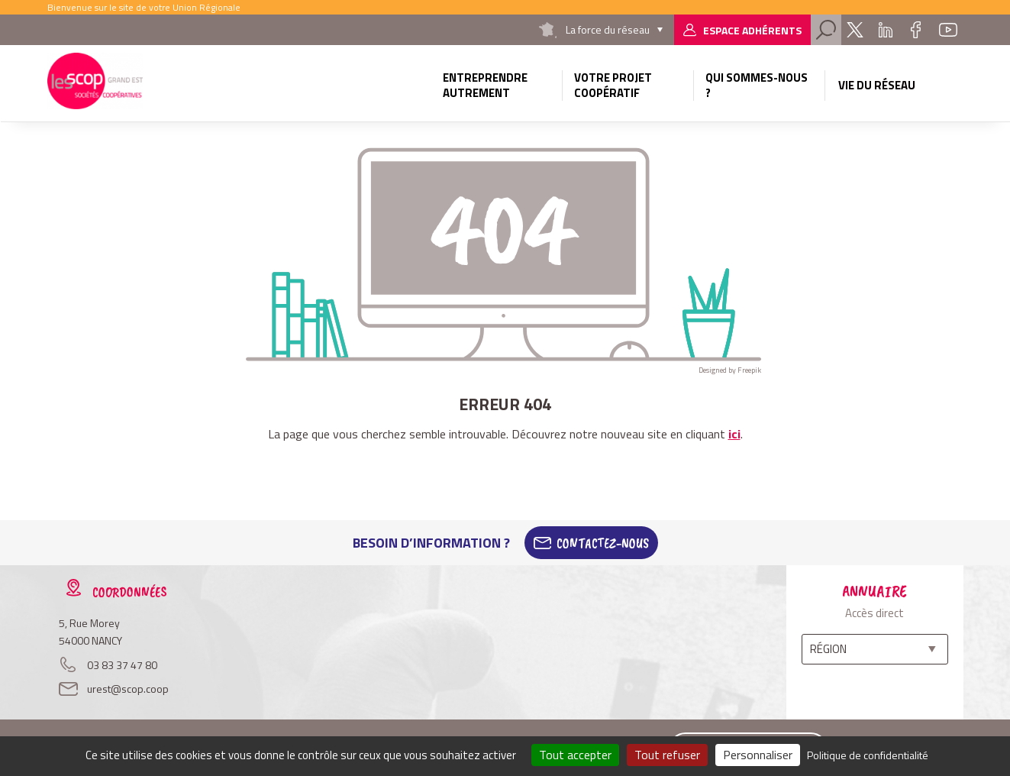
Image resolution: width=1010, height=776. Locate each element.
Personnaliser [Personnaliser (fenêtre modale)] (757, 754)
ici (734, 434)
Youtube (948, 30)
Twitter (855, 30)
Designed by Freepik (730, 370)
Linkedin (885, 30)
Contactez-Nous (603, 543)
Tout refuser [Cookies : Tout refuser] (667, 754)
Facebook (916, 30)
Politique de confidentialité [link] (867, 755)
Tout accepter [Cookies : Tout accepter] (575, 754)
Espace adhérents (752, 30)
